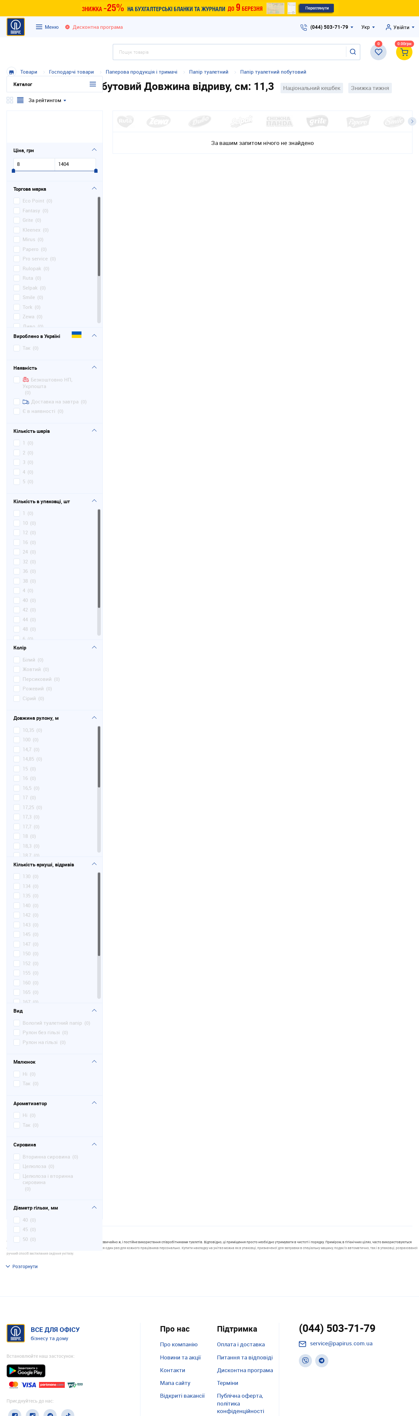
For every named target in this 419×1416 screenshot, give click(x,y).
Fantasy (31, 178)
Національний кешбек (311, 88)
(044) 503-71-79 (329, 27)
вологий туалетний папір (52, 991)
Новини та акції (180, 1313)
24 (25, 520)
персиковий (37, 647)
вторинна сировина (46, 1125)
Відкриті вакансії (182, 1351)
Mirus (29, 207)
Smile (29, 265)
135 (26, 864)
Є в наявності (39, 379)
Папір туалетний (208, 71)
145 (26, 902)
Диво (29, 294)
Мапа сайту (175, 1338)
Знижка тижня (370, 88)
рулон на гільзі (40, 1010)
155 (26, 941)
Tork (27, 275)
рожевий (33, 657)
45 (25, 1198)
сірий (29, 666)
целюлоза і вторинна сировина (48, 1147)
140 (26, 873)
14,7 (27, 717)
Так (26, 316)
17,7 (27, 794)
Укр (365, 27)
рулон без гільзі (41, 1001)
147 (26, 912)
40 (25, 568)
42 (25, 578)
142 (26, 883)
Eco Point (33, 169)
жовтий (32, 637)
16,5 (27, 756)
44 (25, 587)
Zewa (28, 285)
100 (26, 708)
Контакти (172, 1325)
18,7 (27, 824)
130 (26, 844)
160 (26, 950)
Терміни (227, 1338)
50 (25, 1207)
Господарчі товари (71, 71)
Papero (31, 217)
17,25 (28, 775)
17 (25, 766)
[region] (54, 230)
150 (26, 922)
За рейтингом (44, 100)
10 (25, 491)
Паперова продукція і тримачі (141, 71)
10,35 (28, 698)
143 (26, 893)
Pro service (35, 227)
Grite (28, 188)
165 (26, 960)
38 (25, 549)
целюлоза (34, 1134)
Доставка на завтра (51, 369)
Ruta (28, 246)
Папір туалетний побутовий (273, 71)
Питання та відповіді (245, 1313)
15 (25, 737)
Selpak (30, 256)
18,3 (27, 814)
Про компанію (179, 1300)
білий (29, 628)
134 (26, 854)
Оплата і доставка (241, 1300)
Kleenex (32, 198)
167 (26, 970)
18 (25, 804)
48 (25, 597)
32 (25, 529)
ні (25, 1042)
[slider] (13, 139)
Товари (28, 71)
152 (26, 931)
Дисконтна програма (245, 1325)
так (26, 1052)
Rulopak (32, 236)
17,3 (27, 785)
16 (25, 510)
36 (25, 539)
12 (25, 501)
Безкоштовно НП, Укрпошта (47, 351)
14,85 (28, 727)
